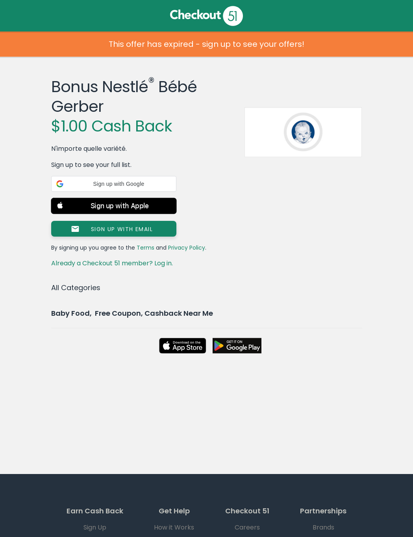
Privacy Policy (186, 248)
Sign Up (94, 527)
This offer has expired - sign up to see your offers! (206, 44)
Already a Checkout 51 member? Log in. (112, 263)
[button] (113, 184)
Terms (145, 248)
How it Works (174, 527)
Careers (247, 527)
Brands (323, 527)
